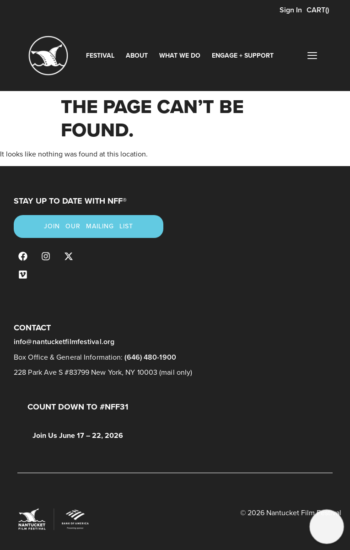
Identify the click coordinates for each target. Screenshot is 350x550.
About (137, 55)
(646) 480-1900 (150, 357)
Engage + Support (243, 55)
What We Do (179, 55)
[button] (327, 527)
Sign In (290, 10)
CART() (318, 10)
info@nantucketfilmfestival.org (64, 341)
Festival (100, 55)
